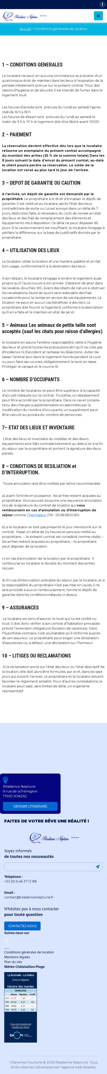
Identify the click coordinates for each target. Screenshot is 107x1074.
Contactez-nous (22, 926)
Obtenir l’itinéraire (30, 806)
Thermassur (36, 515)
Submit (98, 867)
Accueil (25, 29)
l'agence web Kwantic (78, 1067)
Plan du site (13, 962)
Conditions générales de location (29, 952)
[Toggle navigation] (98, 15)
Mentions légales (17, 957)
